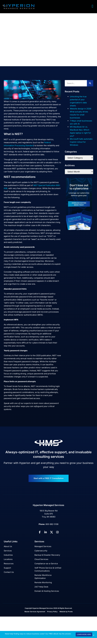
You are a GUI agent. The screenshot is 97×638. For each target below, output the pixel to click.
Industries (8, 555)
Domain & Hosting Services (46, 591)
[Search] (90, 83)
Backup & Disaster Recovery (47, 555)
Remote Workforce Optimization (43, 576)
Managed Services (42, 546)
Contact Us (9, 572)
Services (8, 550)
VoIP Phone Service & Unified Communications (47, 569)
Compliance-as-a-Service (46, 563)
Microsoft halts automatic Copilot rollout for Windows (81, 142)
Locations (8, 559)
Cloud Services (41, 559)
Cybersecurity (40, 550)
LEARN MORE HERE (84, 634)
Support (7, 568)
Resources (9, 563)
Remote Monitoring (43, 582)
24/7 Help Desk (41, 587)
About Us (8, 546)
